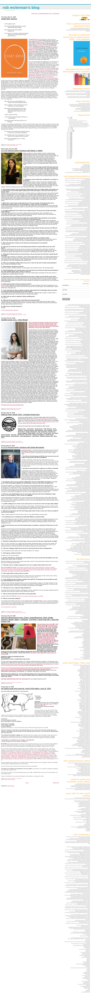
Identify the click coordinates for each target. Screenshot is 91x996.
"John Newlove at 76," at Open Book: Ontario (81, 239)
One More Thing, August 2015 (84, 191)
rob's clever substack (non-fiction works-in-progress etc (80, 29)
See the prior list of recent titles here (14, 664)
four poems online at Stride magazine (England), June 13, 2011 (78, 921)
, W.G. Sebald (22, 596)
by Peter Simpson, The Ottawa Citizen (83, 611)
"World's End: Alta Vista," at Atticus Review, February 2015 (79, 205)
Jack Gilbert (47, 568)
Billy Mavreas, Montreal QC (85, 707)
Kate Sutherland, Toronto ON (84, 734)
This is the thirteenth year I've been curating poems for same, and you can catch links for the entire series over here (38, 422)
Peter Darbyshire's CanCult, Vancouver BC (82, 800)
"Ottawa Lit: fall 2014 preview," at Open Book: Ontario (80, 225)
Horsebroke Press (22, 755)
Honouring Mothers (86, 983)
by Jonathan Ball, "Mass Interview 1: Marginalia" (81, 607)
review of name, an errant (85, 515)
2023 (69, 134)
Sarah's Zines (14, 757)
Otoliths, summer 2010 (86, 926)
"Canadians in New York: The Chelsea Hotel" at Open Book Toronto (77, 436)
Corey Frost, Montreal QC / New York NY (82, 691)
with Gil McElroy (87, 656)
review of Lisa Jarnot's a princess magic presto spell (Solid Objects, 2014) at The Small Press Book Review (77, 238)
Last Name (64, 294)
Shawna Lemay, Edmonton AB (84, 702)
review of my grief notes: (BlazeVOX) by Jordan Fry (80, 353)
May (70, 118)
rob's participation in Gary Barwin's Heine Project (81, 428)
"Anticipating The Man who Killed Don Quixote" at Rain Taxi (79, 406)
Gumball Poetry (87, 988)
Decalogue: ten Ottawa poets (84, 769)
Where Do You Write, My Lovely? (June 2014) (81, 240)
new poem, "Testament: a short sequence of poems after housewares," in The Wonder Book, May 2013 (79, 858)
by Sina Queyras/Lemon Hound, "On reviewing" (81, 606)
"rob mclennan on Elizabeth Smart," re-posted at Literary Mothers (78, 230)
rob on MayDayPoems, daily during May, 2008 (81, 945)
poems (22, 442)
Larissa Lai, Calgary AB (85, 701)
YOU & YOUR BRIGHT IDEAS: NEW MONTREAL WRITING (79, 774)
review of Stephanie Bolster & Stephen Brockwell (81, 543)
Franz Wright (41, 568)
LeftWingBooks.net (43, 755)
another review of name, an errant (83, 511)
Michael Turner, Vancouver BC (84, 736)
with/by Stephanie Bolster (85, 657)
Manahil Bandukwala (53, 751)
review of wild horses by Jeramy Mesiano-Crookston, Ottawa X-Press (77, 419)
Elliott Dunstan (17, 753)
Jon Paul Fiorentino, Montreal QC (84, 688)
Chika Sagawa (26, 569)
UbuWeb (88, 828)
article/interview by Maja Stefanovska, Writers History (80, 397)
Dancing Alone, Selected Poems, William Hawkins (81, 785)
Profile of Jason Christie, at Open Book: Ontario (81, 233)
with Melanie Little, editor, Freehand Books (82, 622)
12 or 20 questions (8, 314)
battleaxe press (4, 752)
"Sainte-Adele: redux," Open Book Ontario (82, 383)
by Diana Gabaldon (28, 301)
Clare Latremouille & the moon (84, 526)
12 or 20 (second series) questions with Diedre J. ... (78, 120)
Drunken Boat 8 (87, 962)
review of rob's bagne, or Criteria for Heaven (82, 546)
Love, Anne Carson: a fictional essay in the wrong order (80, 420)
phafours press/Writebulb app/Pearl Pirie (21, 756)
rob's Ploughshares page (85, 110)
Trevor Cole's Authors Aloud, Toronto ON (82, 801)
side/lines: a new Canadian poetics (83, 772)
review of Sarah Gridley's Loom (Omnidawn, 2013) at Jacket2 (78, 265)
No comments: (19, 144)
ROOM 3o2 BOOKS (5, 757)
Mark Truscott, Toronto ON (85, 735)
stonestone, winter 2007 (85, 957)
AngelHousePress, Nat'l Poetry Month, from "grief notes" (79, 928)
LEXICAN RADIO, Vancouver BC (84, 812)
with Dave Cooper (86, 643)
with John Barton (87, 648)
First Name (64, 289)
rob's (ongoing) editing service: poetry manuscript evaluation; (79, 97)
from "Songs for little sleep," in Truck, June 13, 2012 (80, 894)
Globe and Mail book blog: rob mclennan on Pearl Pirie (80, 439)
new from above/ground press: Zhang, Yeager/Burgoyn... (79, 125)
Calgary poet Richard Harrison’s (43, 68)
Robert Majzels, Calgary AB (85, 706)
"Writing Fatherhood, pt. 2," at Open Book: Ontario (80, 271)
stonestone (88, 985)
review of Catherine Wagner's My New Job (82, 448)
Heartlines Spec (14, 755)
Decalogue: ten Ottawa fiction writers (83, 768)
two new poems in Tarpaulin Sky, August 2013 (81, 848)
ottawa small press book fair (9, 779)
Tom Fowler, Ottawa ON (85, 690)
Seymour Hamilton (5, 755)
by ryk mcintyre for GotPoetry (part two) (82, 626)
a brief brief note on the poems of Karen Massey (81, 504)
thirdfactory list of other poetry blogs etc (82, 754)
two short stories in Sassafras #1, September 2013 (80, 847)
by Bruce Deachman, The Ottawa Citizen (82, 613)
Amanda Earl (10, 753)
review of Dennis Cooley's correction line (82, 465)
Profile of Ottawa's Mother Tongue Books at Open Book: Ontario (78, 366)
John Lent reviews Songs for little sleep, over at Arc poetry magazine (77, 309)
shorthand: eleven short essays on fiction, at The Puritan (79, 335)
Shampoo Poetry (87, 824)
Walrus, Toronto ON (86, 953)
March (70, 129)
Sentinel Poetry (87, 982)
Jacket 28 (88, 979)
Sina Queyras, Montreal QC (85, 719)
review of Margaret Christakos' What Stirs (82, 457)
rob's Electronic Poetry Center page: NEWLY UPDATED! (79, 104)
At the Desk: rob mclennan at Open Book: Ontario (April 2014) (78, 251)
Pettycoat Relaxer (86, 987)
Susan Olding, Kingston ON (85, 714)
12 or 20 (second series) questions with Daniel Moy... (78, 124)
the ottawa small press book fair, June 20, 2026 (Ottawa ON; (79, 96)
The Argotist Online (86, 972)
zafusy (88, 970)
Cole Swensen (11, 571)
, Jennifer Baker (37, 652)
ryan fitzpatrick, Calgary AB (85, 689)
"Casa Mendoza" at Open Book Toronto (82, 418)
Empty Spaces (38, 44)
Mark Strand (4, 569)
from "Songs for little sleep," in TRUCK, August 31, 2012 (79, 889)
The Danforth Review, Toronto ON (83, 803)
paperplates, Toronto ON (85, 816)
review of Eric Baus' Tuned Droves (83, 444)
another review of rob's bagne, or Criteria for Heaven (80, 547)
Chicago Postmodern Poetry (84, 802)
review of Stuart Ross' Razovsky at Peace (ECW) (81, 551)
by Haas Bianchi (87, 632)
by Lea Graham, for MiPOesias (84, 629)
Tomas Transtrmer (39, 567)
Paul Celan (31, 567)
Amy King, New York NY (85, 698)
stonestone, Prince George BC (84, 825)
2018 (69, 140)
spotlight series (17, 409)
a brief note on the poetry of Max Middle (82, 519)
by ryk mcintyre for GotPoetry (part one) (82, 627)
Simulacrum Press (22, 757)
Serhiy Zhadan (24, 568)
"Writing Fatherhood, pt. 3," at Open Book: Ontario (80, 270)
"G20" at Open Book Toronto (84, 421)
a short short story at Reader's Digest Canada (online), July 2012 (78, 891)
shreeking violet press (32, 757)
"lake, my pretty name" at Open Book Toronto (81, 446)
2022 (69, 136)
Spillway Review (87, 973)
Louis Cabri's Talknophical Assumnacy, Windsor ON (80, 826)
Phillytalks (88, 818)
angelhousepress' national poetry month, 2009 (81, 931)
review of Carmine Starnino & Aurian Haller (82, 554)
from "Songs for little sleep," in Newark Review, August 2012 (79, 890)
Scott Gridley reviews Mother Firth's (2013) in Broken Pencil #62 (78, 266)
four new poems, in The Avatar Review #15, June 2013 (80, 854)
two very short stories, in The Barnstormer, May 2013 (80, 855)
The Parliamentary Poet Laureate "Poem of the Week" (80, 815)
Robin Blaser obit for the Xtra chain (83, 454)
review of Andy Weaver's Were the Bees (82, 518)
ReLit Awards (87, 823)
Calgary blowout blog (86, 750)
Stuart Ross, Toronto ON (85, 723)
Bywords (46, 752)
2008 (69, 152)
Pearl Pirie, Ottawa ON (86, 716)
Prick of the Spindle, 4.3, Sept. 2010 (83, 925)
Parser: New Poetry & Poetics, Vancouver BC (81, 817)
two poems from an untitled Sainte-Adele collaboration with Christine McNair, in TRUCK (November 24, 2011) (77, 910)
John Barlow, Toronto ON (85, 666)
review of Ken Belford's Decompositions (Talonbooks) (80, 392)
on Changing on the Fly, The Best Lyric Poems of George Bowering (77, 527)
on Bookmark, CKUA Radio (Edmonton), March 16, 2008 (79, 838)
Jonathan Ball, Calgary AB (85, 665)
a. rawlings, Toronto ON (85, 720)
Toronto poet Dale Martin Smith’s (42, 76)
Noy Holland (44, 600)
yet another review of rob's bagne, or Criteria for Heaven (79, 548)
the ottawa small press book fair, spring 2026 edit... (78, 126)
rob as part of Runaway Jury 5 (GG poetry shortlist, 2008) (79, 462)
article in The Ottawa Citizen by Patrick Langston (81, 498)
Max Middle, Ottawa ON (85, 709)
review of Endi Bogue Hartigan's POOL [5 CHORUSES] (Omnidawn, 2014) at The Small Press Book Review (77, 255)
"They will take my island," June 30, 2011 (82, 920)
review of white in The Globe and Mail (83, 482)
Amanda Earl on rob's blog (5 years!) (83, 471)
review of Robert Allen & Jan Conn (83, 552)
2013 (69, 146)
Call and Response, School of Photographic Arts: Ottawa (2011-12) (77, 172)
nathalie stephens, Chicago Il (84, 732)
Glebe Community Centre (46, 703)
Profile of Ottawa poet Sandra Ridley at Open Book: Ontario (79, 370)
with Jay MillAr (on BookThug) (84, 647)
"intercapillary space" (86, 964)
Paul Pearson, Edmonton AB (84, 715)
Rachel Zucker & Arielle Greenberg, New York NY (81, 745)
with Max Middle (87, 649)
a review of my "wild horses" (85, 188)
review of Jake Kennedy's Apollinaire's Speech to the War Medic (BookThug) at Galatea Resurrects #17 (78, 363)
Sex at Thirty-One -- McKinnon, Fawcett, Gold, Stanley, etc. (79, 536)
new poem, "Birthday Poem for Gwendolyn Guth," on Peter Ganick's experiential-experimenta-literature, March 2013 (77, 869)
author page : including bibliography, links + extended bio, (45, 13)
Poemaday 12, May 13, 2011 (84, 922)
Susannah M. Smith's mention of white (83, 476)
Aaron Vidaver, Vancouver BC (84, 739)
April (70, 127)
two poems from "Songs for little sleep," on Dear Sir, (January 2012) (77, 906)
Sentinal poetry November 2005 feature (82, 109)
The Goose (88, 807)
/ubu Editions (87, 829)
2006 (69, 154)
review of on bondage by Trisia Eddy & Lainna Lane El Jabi (79, 451)
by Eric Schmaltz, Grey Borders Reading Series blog (80, 608)
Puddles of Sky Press (44, 756)
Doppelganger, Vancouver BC (84, 805)
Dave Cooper (52, 752)
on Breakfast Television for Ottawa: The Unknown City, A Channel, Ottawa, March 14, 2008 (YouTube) (78, 840)
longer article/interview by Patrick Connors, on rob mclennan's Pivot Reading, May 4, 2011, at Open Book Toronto (77, 394)
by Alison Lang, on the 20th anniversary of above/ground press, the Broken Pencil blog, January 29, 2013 (77, 583)
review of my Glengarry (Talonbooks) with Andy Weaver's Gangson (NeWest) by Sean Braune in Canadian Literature (77, 348)
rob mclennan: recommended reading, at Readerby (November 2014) (77, 211)
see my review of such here (51, 75)
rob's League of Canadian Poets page (83, 108)
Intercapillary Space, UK (85, 808)
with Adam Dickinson (86, 641)
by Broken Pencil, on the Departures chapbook (81, 624)
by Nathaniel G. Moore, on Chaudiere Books (82, 637)
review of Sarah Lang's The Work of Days (82, 483)
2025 (69, 132)
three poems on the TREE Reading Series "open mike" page (79, 938)
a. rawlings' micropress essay (84, 542)
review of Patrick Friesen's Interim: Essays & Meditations (79, 473)
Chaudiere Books (7, 442)
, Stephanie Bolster (46, 638)
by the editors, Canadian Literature (83, 566)
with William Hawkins (86, 646)
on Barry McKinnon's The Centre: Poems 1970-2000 (80, 528)
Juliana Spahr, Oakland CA (85, 731)
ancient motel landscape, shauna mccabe (82, 784)
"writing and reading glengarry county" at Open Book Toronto (79, 408)
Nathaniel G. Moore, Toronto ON (84, 711)
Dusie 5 (88, 958)
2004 (69, 157)
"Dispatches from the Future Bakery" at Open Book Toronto (79, 449)
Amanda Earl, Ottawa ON (85, 687)
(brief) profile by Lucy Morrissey (84, 319)
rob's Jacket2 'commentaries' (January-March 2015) (80, 106)
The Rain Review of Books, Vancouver (83, 822)
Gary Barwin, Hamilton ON (85, 667)
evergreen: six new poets (85, 771)
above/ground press (8, 683)
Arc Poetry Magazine (43, 751)
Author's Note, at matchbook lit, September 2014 (81, 224)
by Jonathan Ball (87, 615)
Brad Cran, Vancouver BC (85, 680)
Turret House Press (28, 758)
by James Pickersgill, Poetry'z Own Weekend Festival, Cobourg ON (77, 602)
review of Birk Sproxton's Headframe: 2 (82, 505)
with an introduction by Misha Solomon (46, 639)
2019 (69, 139)
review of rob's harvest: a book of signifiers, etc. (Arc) (80, 545)
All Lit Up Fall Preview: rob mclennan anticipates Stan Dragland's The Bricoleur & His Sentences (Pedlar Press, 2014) (77, 218)
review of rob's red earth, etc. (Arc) (83, 533)
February (71, 130)
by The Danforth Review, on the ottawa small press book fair (79, 616)
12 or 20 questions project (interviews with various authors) (79, 628)
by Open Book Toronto (86, 614)
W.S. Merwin (47, 567)
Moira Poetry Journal (86, 975)
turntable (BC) (87, 930)
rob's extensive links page (85, 107)
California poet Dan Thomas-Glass (36, 74)
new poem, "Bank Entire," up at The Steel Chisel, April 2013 (79, 862)
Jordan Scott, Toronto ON (85, 726)
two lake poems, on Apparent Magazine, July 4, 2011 (80, 917)
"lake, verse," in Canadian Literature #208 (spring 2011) (79, 911)
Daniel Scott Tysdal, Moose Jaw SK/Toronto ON (81, 737)
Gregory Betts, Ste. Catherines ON (83, 670)
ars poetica (88, 939)
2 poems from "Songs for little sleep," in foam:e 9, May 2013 (79, 859)
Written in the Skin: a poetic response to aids (81, 775)
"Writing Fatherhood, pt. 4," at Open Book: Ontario (80, 267)
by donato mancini (86, 655)
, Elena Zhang (45, 624)
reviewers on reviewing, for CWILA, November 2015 (80, 190)
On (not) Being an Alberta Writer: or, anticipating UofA (80, 499)
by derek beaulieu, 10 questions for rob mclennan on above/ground (77, 601)
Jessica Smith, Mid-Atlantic (85, 729)
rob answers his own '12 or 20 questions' (82, 625)
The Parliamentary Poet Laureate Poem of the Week (80, 967)
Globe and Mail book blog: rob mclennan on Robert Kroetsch (79, 435)
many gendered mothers (85, 166)
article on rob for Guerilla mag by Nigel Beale (81, 450)
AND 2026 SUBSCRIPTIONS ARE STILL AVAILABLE (14, 679)
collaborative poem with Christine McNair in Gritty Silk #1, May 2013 (77, 856)
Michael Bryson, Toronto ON (84, 673)
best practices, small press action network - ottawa (80, 529)
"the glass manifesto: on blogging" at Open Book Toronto (79, 403)
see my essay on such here (43, 45)
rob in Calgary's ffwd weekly (85, 475)
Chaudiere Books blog (43, 418)
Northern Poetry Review (85, 814)
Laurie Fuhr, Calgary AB (85, 692)
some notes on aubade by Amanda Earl (82, 508)
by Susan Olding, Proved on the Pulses (82, 612)
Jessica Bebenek (12, 752)
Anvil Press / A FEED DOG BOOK (23, 751)
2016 (69, 143)
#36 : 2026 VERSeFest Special (47, 643)
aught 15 (88, 966)
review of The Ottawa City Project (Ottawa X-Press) (80, 496)
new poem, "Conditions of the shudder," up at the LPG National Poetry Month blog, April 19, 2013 (78, 861)
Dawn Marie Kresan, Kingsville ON (83, 699)
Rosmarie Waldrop (18, 569)
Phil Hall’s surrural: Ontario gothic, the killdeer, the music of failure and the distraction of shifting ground (78, 481)
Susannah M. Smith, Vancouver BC (83, 730)
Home (27, 782)
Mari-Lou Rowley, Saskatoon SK (84, 724)
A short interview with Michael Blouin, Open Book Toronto (79, 386)
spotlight (11, 409)
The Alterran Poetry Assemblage (84, 984)
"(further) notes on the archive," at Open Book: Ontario (80, 234)
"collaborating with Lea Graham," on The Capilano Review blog (78, 359)
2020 (69, 138)
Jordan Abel (15, 145)
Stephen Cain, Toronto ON (85, 676)
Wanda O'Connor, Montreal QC (84, 713)
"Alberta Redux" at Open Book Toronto (83, 433)
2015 (69, 144)
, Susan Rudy (44, 632)
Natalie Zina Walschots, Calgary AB (83, 740)
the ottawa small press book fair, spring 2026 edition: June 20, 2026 (26, 688)
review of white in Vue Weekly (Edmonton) (82, 479)
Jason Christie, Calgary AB (85, 678)
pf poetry (88, 934)
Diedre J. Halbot (27, 153)
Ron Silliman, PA (87, 727)
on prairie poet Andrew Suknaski (84, 424)
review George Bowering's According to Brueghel (81, 455)
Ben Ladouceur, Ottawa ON (85, 700)
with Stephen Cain (86, 652)
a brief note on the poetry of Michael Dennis (82, 507)
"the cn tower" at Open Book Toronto (83, 447)
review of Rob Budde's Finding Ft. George (82, 464)
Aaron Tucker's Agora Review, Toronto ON (82, 797)
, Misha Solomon (47, 635)
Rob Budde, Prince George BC (84, 674)
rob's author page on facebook (84, 103)
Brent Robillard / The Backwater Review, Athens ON (80, 722)
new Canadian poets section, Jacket (83, 773)
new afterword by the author (47, 641)
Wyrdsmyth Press (50, 758)
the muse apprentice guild (85, 986)
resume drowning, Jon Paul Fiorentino (83, 787)
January (70, 131)
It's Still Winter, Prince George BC (83, 809)
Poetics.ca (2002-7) (86, 171)
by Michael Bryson (86, 658)
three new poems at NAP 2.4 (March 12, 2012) (81, 900)
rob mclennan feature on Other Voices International (80, 943)
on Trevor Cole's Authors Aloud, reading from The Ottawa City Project (77, 841)
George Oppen (20, 567)
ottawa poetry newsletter (85, 167)
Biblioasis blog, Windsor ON (85, 671)
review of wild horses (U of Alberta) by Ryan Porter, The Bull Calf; (78, 398)
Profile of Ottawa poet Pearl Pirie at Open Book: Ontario (79, 369)
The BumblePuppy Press (37, 752)
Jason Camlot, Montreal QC (85, 677)
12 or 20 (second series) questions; (9, 310)
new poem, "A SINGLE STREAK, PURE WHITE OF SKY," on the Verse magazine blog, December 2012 (78, 879)
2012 (69, 147)
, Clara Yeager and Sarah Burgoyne (47, 625)
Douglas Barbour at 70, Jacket (84, 442)
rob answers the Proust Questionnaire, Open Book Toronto (79, 609)
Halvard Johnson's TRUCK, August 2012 (82, 764)
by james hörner (87, 651)
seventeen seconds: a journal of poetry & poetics (81, 168)
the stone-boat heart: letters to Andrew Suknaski (81, 513)
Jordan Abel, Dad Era (9, 19)
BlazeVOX (88, 948)
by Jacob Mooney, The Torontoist (84, 610)
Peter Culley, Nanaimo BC (85, 681)
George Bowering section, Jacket (84, 770)
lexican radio (87, 940)
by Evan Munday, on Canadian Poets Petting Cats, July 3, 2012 (78, 588)
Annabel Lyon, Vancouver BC (84, 704)
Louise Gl (3, 571)
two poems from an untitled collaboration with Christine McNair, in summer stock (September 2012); (78, 888)
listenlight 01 (87, 965)
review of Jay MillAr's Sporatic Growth (83, 502)
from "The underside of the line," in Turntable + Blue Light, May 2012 (77, 895)
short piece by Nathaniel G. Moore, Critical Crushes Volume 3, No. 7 (77, 488)
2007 (69, 153)
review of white (87, 463)
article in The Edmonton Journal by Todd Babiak (81, 489)
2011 (69, 149)
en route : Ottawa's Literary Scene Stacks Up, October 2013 (79, 304)
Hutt (89, 980)
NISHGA (31, 46)
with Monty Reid (87, 640)
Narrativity (88, 813)
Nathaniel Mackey (40, 569)
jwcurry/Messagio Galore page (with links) (82, 811)
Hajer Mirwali (6, 409)
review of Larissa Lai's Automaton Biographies (81, 429)
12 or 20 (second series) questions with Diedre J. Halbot (21, 150)
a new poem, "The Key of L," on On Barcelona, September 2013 (78, 846)
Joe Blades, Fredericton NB (85, 672)
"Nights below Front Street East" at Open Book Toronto (80, 427)
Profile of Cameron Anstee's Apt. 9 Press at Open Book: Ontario (78, 377)
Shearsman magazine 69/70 (84, 955)
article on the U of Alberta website (83, 486)
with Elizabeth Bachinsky (85, 617)
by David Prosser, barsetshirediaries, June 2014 (81, 573)
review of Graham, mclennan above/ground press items (79, 514)
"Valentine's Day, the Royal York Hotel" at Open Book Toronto (78, 430)
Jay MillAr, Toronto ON (86, 710)
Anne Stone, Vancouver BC (85, 733)
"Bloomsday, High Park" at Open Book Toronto (81, 425)
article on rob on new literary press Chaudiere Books (80, 503)
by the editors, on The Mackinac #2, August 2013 (81, 576)
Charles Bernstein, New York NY (84, 669)
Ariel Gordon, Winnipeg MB (85, 693)
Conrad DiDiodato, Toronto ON (84, 685)
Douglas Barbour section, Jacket (84, 765)
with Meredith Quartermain (85, 650)
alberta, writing (87, 753)
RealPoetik (88, 969)
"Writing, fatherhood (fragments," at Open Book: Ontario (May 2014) (77, 250)
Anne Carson (32, 569)
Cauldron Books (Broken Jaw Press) (83, 783)
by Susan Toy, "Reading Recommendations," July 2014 (80, 572)
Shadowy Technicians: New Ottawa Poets (82, 789)
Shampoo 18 (87, 991)
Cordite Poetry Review (86, 981)
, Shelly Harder (47, 634)
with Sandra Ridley (86, 621)
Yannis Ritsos (10, 569)
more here (88, 830)
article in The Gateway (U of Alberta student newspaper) (79, 487)
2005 (69, 156)
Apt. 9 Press (34, 751)
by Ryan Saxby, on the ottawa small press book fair (80, 623)
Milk (89, 989)
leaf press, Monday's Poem (85, 935)
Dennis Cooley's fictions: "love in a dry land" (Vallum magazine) (78, 478)
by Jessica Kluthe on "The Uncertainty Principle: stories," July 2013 (77, 577)
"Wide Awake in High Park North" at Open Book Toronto (79, 426)
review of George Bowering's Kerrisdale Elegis (81, 458)
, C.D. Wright (35, 596)
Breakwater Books (15, 314)
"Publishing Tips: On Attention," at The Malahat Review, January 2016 (77, 185)
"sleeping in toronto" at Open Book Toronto (82, 453)
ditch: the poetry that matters (84, 804)
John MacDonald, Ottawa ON (84, 705)
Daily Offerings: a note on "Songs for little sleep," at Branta (79, 330)
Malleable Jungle (87, 977)
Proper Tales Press (34, 756)
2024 (69, 133)
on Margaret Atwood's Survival (84, 534)
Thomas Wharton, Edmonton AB (84, 742)
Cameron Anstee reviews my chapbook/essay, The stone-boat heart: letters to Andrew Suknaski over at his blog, (77, 334)
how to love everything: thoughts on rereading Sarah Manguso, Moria (77, 443)
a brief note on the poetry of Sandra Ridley (82, 497)
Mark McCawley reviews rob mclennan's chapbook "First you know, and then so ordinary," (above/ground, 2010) (77, 385)
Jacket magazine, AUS (86, 810)
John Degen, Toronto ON (85, 684)
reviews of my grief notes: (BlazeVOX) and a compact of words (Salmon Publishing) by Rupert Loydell (78, 352)
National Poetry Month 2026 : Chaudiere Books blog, (20, 414)
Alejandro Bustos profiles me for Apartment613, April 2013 (79, 316)
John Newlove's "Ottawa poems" (84, 512)
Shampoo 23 (87, 976)
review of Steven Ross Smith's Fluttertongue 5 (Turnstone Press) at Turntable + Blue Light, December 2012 (77, 328)
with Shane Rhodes (86, 635)
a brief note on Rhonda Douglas (84, 510)
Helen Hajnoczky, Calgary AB (84, 695)
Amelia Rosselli (8, 568)
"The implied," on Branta (85, 438)
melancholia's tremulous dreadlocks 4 (83, 963)
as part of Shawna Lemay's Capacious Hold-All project (80, 466)
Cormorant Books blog (86, 679)
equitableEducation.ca (27, 753)
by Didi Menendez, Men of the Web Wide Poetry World (80, 630)
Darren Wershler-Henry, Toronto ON (83, 741)
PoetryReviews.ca (86, 820)
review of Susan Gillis (86, 555)
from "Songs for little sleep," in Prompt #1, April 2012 (80, 897)
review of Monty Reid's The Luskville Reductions (81, 445)
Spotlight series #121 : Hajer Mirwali (14, 320)
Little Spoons (35, 163)
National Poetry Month (16, 442)
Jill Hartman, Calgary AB (85, 697)
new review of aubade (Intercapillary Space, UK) (81, 477)
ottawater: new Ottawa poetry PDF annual (82, 169)
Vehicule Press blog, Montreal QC (83, 738)
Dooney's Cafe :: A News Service (84, 806)
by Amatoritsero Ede (86, 644)
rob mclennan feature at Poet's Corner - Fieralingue (80, 937)
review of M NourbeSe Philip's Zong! (83, 407)
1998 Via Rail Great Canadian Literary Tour (82, 111)
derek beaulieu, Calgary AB (85, 668)
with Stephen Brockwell (85, 634)
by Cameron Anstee (86, 633)
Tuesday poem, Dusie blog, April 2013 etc (82, 763)
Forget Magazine (87, 947)
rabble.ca (88, 821)
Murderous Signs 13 (86, 961)
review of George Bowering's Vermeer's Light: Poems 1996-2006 (78, 485)
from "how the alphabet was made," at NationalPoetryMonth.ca (78, 898)
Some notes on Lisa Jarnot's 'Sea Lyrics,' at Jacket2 (80, 318)
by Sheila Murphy (86, 645)
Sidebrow (88, 959)
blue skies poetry (87, 946)
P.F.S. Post (88, 974)
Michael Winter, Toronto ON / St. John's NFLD (81, 744)
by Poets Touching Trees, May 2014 (83, 574)
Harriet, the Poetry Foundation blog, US (82, 717)
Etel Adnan (26, 567)
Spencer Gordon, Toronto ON (84, 694)
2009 (69, 151)
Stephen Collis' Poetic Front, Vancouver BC (82, 819)
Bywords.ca (88, 951)
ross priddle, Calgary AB (85, 718)
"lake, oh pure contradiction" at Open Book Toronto (80, 452)
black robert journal (86, 933)
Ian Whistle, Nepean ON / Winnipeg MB (82, 743)
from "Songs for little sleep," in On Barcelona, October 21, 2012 (78, 884)
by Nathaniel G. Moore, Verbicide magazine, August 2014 (79, 570)
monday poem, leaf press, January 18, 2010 (82, 929)
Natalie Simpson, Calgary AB (84, 728)
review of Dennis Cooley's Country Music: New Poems (80, 506)
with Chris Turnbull (86, 639)
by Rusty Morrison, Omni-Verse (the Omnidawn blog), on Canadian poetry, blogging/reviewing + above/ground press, (77, 595)
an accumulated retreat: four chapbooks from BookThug (79, 509)
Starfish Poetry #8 (86, 944)
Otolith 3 (88, 960)
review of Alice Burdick (86, 553)
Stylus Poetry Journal (86, 954)
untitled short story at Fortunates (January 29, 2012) (80, 901)
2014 (69, 145)
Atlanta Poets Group (86, 747)
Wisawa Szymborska (32, 568)
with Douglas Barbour (86, 654)
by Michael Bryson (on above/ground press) (82, 659)
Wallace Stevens (16, 568)
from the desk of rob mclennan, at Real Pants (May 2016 (79, 184)
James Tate (53, 569)
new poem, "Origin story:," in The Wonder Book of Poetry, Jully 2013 (77, 851)
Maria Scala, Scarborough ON (84, 725)
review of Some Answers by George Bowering (81, 472)
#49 (47, 627)
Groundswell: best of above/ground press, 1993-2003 (80, 786)
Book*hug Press (20, 752)
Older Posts (56, 782)
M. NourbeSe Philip (19, 571)
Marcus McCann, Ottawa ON (84, 708)
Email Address (65, 285)
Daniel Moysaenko (26, 450)
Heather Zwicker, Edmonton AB (84, 746)
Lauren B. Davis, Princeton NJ (84, 683)
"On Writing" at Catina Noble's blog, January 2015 (81, 208)
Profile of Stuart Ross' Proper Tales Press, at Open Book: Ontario (78, 223)
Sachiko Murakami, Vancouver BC (83, 712)
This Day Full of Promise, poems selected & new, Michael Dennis (78, 788)
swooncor (39, 757)
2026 (69, 117)
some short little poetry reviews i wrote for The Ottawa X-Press (78, 484)
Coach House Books (8, 145)
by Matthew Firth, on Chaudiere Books (83, 636)
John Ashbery (48, 569)
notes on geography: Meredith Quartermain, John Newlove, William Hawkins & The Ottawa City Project (77, 521)
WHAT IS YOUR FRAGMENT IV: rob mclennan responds (79, 264)
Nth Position (87, 971)
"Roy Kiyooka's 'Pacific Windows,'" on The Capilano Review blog (78, 358)
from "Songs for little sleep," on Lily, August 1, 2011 (80, 914)
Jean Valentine (53, 568)
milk (89, 936)
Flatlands (88, 990)
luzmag (88, 968)
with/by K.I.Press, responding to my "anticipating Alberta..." (79, 631)
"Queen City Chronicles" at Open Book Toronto (81, 437)
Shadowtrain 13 (87, 956)
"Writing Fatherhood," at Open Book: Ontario (82, 272)
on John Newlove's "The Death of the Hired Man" (81, 539)
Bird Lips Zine (28, 752)
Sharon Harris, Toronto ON (85, 696)
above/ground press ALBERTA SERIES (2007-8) (81, 170)
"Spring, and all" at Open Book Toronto (83, 434)
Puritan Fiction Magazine (85, 952)
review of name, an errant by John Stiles (82, 495)
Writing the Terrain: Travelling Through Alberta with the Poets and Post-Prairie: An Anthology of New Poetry (78, 523)
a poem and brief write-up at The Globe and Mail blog (80, 932)
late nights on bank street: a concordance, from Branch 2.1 (79, 927)
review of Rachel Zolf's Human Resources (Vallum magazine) (78, 490)
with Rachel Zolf (87, 638)
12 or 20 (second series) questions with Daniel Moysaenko (22, 447)
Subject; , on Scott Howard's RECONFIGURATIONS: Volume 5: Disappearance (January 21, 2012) (78, 903)
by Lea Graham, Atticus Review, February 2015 (81, 565)
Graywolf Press (23, 612)
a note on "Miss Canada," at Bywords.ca (82, 329)
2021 (69, 137)
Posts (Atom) (11, 785)
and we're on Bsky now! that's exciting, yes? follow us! (14, 741)
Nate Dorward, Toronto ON (85, 686)
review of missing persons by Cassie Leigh (82, 413)
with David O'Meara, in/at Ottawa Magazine (82, 589)
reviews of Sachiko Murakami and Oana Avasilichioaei (80, 461)
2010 (69, 150)
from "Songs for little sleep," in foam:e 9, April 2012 (80, 896)
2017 (69, 142)
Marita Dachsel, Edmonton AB (84, 682)
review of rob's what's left (85, 535)
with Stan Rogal (87, 653)
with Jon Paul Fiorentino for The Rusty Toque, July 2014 (79, 571)
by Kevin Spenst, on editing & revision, (83, 603)
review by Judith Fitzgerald (85, 474)
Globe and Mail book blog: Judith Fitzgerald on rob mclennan (78, 440)
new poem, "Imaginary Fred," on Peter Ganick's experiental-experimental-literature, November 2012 (79, 881)
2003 (69, 158)
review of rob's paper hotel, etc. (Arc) (83, 544)
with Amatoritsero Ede (86, 642)
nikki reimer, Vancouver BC (85, 721)
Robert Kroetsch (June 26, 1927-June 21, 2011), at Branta (79, 387)
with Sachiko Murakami (85, 620)
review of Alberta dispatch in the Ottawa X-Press (81, 456)
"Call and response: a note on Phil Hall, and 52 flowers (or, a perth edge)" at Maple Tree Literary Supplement (78, 389)
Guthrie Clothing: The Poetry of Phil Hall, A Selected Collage (79, 762)
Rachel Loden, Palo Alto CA (85, 703)
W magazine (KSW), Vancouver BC (83, 827)
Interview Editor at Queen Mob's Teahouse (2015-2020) (80, 105)
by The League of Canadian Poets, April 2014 (81, 575)
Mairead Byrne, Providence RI (84, 675)
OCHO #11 (88, 950)
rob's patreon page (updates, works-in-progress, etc (80, 28)
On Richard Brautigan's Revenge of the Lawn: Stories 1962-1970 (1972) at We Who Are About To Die (78, 368)
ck (6, 571)
